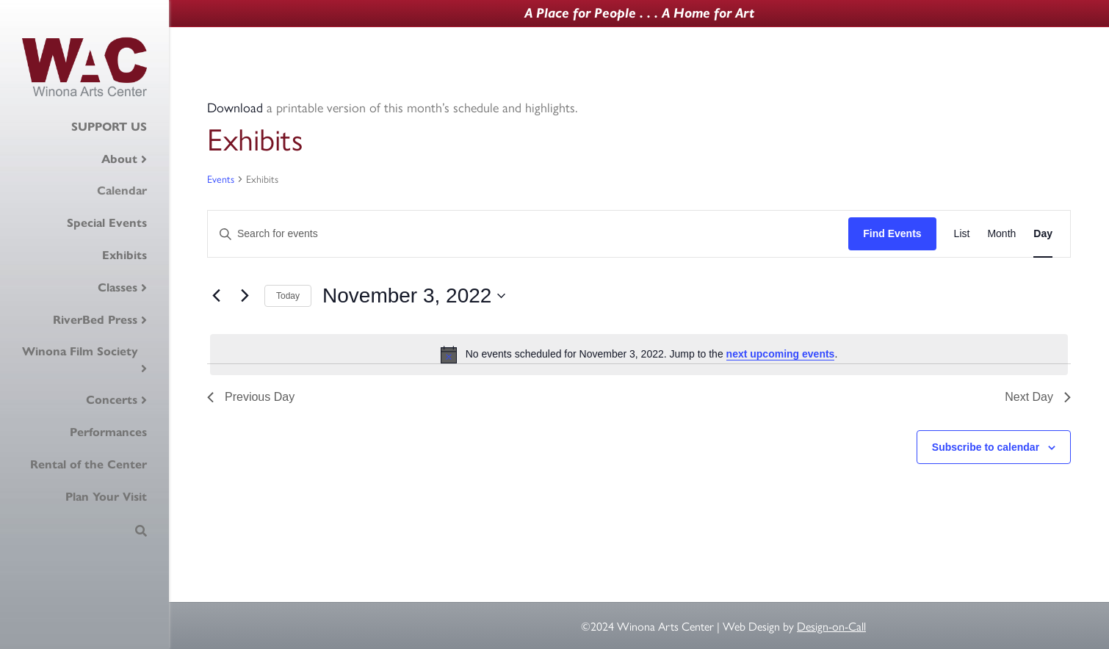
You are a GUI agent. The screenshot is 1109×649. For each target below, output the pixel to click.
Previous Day (251, 397)
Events (220, 179)
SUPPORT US (109, 127)
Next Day (1038, 397)
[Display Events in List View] (962, 234)
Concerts (111, 400)
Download (235, 107)
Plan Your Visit (106, 497)
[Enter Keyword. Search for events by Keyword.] (528, 234)
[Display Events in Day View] (1042, 234)
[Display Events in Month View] (1001, 234)
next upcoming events (780, 354)
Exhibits (124, 255)
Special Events (107, 223)
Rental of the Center (88, 464)
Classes (117, 287)
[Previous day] (216, 296)
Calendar (122, 190)
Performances (108, 432)
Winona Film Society (80, 351)
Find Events (892, 233)
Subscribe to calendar (985, 447)
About (119, 159)
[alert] (639, 354)
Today (288, 296)
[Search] (141, 531)
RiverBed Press (95, 320)
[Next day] (244, 296)
